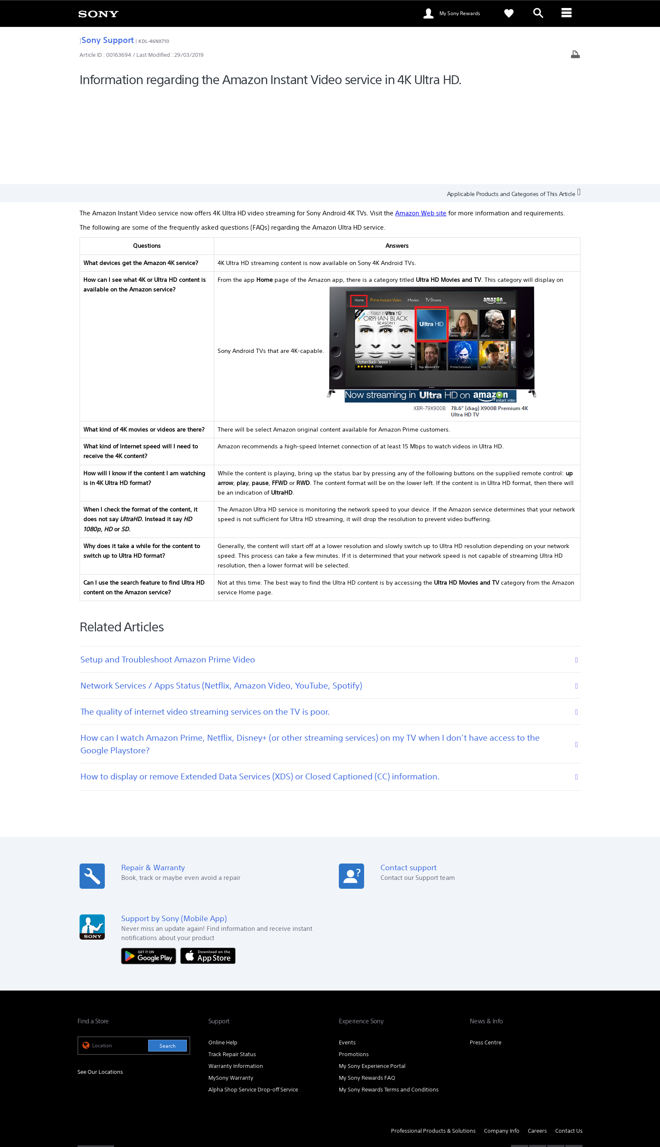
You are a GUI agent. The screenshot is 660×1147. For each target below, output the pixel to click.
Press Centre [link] (485, 951)
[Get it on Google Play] (150, 865)
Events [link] (347, 951)
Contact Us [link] (569, 1040)
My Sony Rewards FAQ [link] (367, 987)
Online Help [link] (222, 951)
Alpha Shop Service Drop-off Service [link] (253, 998)
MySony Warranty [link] (230, 987)
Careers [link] (537, 1040)
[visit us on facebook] (519, 1061)
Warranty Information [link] (235, 975)
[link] (98, 13)
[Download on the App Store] (208, 865)
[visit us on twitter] (537, 1061)
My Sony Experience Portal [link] (372, 975)
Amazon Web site (421, 123)
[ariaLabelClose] (568, 13)
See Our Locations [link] (100, 981)
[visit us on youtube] (574, 1061)
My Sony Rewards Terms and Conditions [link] (389, 998)
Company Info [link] (501, 1040)
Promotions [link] (354, 963)
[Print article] (575, 55)
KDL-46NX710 (153, 41)
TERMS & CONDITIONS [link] (102, 1101)
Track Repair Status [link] (232, 963)
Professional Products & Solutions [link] (433, 1040)
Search (168, 955)
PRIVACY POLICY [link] (149, 1101)
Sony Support (107, 40)
